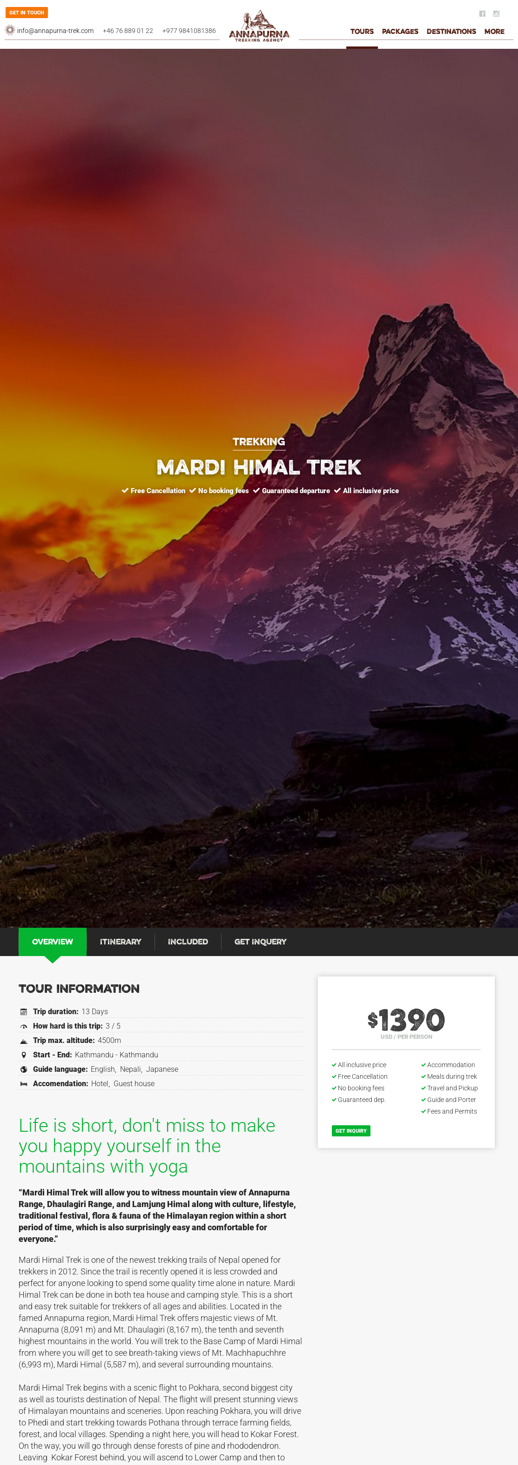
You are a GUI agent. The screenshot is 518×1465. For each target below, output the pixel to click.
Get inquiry (351, 1131)
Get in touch (26, 13)
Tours (362, 32)
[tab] (53, 942)
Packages (400, 32)
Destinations (451, 32)
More (494, 32)
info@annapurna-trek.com (55, 30)
